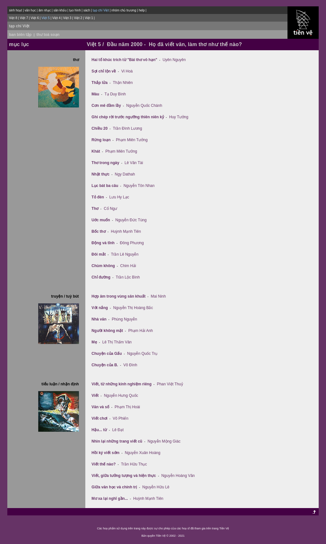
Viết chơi (100, 418)
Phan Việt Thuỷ (170, 384)
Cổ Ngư (110, 208)
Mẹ (94, 342)
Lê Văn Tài (133, 163)
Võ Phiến (120, 418)
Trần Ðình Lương (127, 128)
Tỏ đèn (98, 197)
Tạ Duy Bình (115, 94)
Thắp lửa (100, 82)
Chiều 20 (100, 128)
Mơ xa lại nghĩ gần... (110, 498)
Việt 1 (89, 18)
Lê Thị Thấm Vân (116, 342)
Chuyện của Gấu (107, 353)
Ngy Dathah (125, 174)
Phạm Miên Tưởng (132, 140)
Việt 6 (35, 18)
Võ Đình (130, 365)
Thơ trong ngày (105, 163)
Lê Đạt (118, 430)
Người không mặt (107, 330)
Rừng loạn (101, 140)
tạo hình (75, 10)
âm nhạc (45, 10)
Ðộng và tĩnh (103, 243)
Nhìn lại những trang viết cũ (117, 441)
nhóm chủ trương (123, 10)
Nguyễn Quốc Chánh (144, 105)
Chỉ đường (101, 277)
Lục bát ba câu (105, 185)
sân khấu (60, 10)
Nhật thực (101, 174)
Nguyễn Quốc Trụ (142, 353)
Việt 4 (56, 18)
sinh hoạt (15, 10)
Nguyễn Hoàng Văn (178, 475)
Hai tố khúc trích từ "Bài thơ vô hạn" (124, 60)
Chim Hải (128, 266)
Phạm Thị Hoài (127, 407)
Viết (95, 395)
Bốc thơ (99, 231)
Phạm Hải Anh (140, 330)
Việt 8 (13, 18)
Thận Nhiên (123, 82)
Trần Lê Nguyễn (124, 254)
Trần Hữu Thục (134, 464)
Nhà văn (99, 319)
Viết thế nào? (104, 464)
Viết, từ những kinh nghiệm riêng (122, 384)
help (142, 10)
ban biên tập (20, 34)
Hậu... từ (99, 430)
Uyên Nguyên (174, 60)
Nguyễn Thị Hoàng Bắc (133, 308)
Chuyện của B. (105, 365)
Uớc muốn (101, 220)
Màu (95, 94)
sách (86, 10)
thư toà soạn (48, 34)
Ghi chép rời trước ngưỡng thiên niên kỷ (128, 117)
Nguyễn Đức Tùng (130, 220)
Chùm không (103, 266)
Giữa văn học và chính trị (114, 487)
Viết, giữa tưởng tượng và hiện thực (124, 475)
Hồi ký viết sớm (106, 453)
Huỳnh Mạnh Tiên (126, 231)
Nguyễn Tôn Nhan (139, 185)
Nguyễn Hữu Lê (155, 487)
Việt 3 (67, 18)
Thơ (95, 208)
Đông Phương (132, 243)
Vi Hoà (127, 71)
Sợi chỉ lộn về (104, 71)
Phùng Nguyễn (124, 319)
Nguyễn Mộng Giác (164, 441)
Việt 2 (78, 18)
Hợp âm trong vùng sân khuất (118, 296)
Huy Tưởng (178, 117)
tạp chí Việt (19, 26)
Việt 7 (24, 18)
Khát (96, 151)
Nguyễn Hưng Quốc (121, 395)
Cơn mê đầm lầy (106, 105)
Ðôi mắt (99, 254)
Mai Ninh (158, 296)
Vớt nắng (100, 308)
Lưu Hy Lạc (119, 197)
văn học (30, 10)
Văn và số (101, 407)
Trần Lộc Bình (128, 277)
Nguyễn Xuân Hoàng (142, 453)
